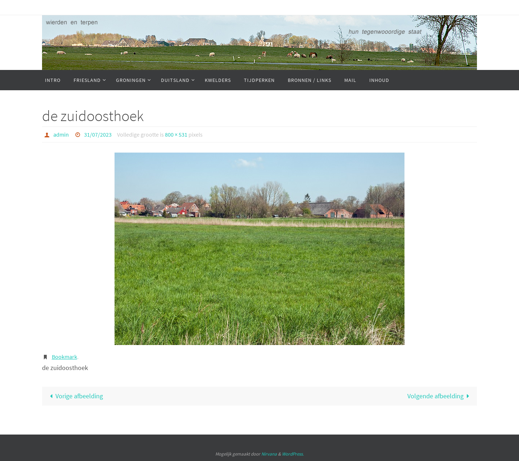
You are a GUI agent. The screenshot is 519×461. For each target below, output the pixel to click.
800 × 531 (176, 134)
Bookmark (64, 356)
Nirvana (269, 454)
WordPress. (293, 454)
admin (61, 134)
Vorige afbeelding (74, 396)
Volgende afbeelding (440, 396)
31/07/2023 (98, 134)
